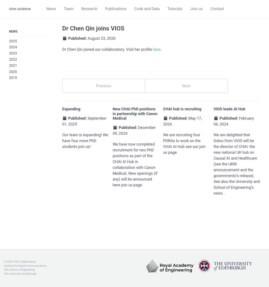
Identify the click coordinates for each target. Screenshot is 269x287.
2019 (13, 78)
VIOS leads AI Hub (230, 109)
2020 (13, 72)
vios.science (20, 8)
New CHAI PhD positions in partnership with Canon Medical (135, 114)
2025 (13, 41)
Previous (103, 86)
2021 (13, 65)
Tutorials (174, 8)
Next (186, 86)
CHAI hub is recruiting (182, 109)
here (156, 49)
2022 (13, 59)
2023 (13, 53)
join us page (131, 185)
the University (240, 181)
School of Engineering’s (234, 187)
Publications (116, 8)
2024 (13, 47)
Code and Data (147, 8)
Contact (217, 8)
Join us (196, 8)
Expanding (71, 109)
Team (69, 8)
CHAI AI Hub (123, 161)
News (51, 8)
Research (89, 8)
